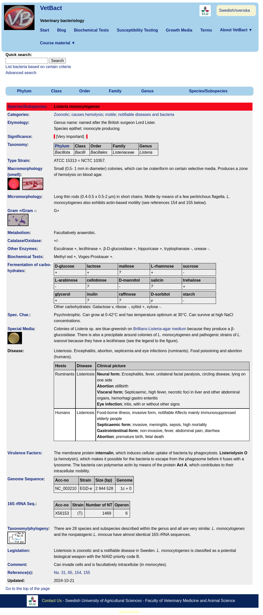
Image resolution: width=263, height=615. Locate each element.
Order (84, 91)
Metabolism (19, 233)
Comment (17, 564)
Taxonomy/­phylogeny (28, 528)
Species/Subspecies (208, 91)
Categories (18, 114)
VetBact (51, 8)
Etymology (18, 122)
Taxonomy (17, 144)
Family (115, 91)
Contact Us (52, 600)
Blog (61, 30)
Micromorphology (24, 196)
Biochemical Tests (91, 30)
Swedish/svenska (234, 10)
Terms (206, 30)
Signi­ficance (19, 136)
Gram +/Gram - (22, 211)
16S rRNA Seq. (21, 504)
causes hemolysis (87, 114)
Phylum (24, 91)
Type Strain (18, 160)
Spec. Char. (18, 315)
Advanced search (21, 73)
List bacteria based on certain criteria (38, 67)
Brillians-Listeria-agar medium (159, 329)
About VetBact (236, 30)
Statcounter (129, 612)
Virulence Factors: (25, 453)
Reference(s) (20, 572)
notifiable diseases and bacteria (146, 114)
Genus (147, 91)
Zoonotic (61, 114)
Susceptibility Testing (137, 30)
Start (44, 30)
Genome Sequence (26, 479)
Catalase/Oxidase (24, 241)
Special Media (21, 329)
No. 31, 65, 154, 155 (72, 572)
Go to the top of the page (28, 588)
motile (110, 114)
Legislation (18, 550)
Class (56, 91)
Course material (57, 43)
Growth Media (179, 30)
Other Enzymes (22, 249)
